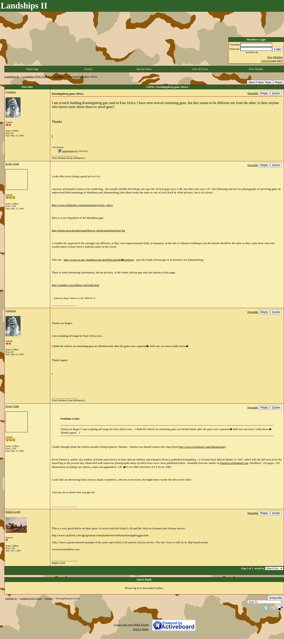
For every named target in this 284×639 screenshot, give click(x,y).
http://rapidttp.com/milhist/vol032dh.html (75, 285)
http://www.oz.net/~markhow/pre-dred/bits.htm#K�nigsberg (99, 259)
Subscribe (275, 597)
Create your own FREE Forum (131, 624)
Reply (278, 82)
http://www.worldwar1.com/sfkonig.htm (202, 446)
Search (88, 69)
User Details (256, 69)
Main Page (32, 69)
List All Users (200, 69)
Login (277, 49)
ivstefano (10, 92)
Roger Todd (12, 163)
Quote (276, 93)
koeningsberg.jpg (70, 151)
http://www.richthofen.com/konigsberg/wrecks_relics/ (82, 205)
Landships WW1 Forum (36, 76)
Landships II (11, 76)
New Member (275, 57)
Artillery (59, 76)
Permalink (253, 93)
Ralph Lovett (12, 511)
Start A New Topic (260, 82)
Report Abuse (141, 629)
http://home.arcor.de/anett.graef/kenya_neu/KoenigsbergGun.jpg (88, 230)
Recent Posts (144, 69)
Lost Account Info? (272, 60)
